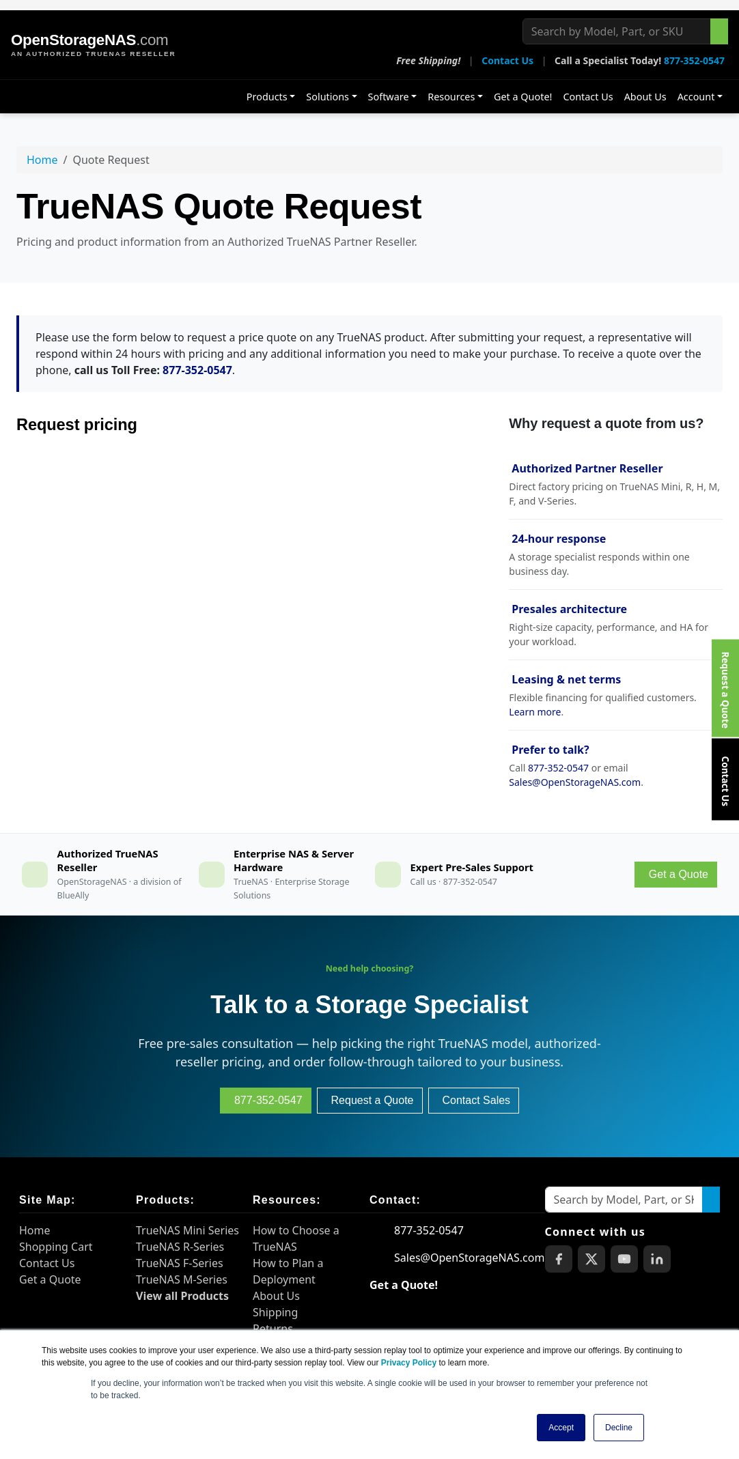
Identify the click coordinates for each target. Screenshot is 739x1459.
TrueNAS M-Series (181, 1279)
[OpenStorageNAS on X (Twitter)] (591, 1259)
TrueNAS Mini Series (187, 1230)
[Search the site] (719, 31)
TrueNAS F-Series (179, 1263)
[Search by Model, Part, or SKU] (616, 31)
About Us (645, 96)
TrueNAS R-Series (180, 1246)
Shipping (275, 1312)
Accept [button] (561, 1427)
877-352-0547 (694, 60)
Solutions (327, 96)
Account (696, 96)
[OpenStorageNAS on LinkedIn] (657, 1259)
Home (42, 159)
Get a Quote (50, 1279)
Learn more (535, 711)
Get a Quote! (523, 96)
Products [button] (267, 96)
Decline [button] (618, 1427)
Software (388, 96)
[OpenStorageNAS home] (93, 45)
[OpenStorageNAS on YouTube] (624, 1259)
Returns (273, 1328)
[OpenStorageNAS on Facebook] (558, 1259)
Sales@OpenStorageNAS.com (575, 782)
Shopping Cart (56, 1246)
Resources (451, 96)
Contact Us (507, 60)
